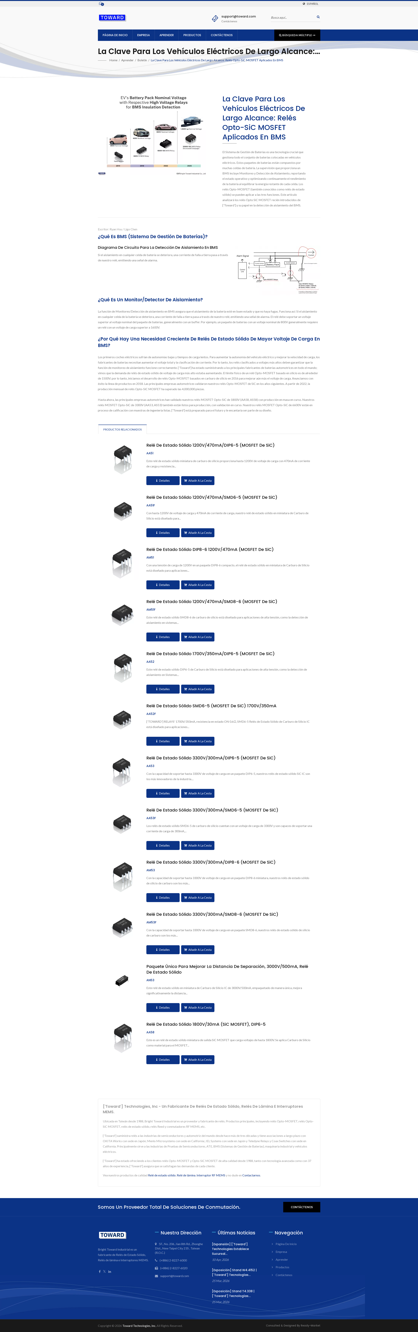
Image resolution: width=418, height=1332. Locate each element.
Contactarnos (251, 1175)
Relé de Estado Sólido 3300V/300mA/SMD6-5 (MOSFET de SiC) (212, 810)
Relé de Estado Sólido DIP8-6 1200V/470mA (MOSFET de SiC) (210, 549)
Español (312, 3)
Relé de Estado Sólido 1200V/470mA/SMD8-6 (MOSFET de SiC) (211, 602)
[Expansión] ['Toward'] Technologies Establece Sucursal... (230, 1249)
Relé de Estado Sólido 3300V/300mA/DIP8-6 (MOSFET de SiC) (211, 862)
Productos (192, 35)
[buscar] (317, 17)
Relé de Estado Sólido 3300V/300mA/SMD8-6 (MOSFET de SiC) (212, 914)
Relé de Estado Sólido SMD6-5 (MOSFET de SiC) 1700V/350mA (211, 706)
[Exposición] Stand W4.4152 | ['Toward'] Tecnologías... (234, 1272)
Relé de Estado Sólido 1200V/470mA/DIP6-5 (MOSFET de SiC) (210, 445)
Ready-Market (310, 1325)
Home (113, 60)
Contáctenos (222, 35)
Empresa (143, 35)
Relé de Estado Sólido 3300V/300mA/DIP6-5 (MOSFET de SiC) (211, 758)
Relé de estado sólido (162, 1175)
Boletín (142, 60)
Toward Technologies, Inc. (139, 1325)
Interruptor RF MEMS (211, 1175)
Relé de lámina (186, 1175)
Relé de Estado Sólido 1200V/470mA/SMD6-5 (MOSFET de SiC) (211, 497)
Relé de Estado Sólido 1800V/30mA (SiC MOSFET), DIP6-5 (206, 1024)
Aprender (166, 35)
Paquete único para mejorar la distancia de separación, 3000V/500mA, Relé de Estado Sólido (227, 969)
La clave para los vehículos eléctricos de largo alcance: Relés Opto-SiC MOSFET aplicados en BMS (217, 60)
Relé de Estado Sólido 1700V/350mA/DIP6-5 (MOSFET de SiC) (210, 654)
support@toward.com (238, 16)
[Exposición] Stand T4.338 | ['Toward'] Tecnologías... (233, 1293)
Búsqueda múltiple (297, 35)
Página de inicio (115, 35)
